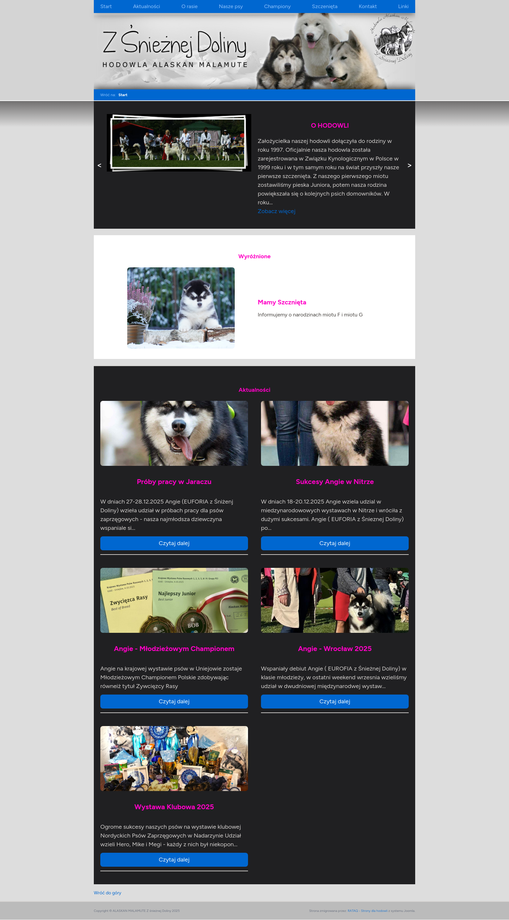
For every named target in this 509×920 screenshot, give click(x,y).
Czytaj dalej (174, 543)
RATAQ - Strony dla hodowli (368, 911)
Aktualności (146, 6)
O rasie (189, 6)
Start (106, 6)
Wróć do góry (108, 893)
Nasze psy (231, 6)
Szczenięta (325, 6)
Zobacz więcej (277, 211)
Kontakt (368, 6)
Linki (403, 6)
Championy (277, 6)
